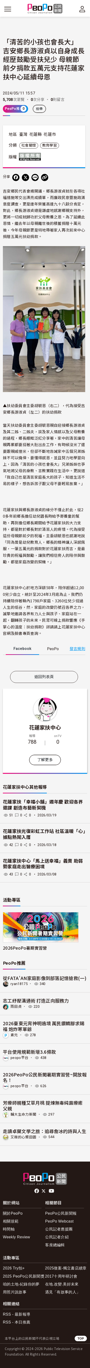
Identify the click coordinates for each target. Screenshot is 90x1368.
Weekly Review (16, 1237)
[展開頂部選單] (82, 9)
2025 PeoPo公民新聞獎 (23, 1276)
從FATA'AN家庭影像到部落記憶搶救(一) (44, 978)
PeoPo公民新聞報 (61, 1213)
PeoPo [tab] (53, 649)
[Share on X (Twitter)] (25, 177)
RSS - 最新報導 (16, 1314)
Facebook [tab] (22, 648)
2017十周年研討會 (61, 1276)
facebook (37, 1191)
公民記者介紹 (57, 1237)
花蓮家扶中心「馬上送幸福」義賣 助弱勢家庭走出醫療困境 (43, 864)
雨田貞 (16, 1006)
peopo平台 (19, 1058)
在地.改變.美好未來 (62, 1284)
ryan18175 (19, 984)
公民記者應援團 (58, 1229)
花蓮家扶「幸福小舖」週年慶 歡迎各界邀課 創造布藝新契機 (43, 805)
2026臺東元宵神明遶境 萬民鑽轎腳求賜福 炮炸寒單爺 (43, 1026)
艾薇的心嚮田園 (23, 1137)
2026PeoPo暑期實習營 (25, 948)
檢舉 (39, 109)
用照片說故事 (14, 1292)
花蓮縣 (35, 134)
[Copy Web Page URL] (44, 177)
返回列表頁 (44, 677)
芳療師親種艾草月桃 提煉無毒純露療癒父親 (43, 1105)
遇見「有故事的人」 (62, 1292)
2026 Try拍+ (14, 1268)
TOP (81, 1338)
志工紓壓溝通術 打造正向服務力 (36, 1000)
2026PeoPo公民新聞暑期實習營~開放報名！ (45, 1077)
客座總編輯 (55, 1245)
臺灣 (23, 134)
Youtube (52, 1191)
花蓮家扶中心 (45, 727)
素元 (14, 1035)
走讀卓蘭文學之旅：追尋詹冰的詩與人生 (44, 1131)
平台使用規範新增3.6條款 (29, 1051)
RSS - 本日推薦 (16, 1322)
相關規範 (10, 1221)
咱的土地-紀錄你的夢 (21, 1284)
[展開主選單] (7, 9)
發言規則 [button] (77, 649)
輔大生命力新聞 (23, 1114)
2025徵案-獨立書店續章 (66, 1268)
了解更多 (45, 760)
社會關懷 (28, 145)
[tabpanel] (44, 664)
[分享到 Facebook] (15, 177)
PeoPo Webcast (59, 1221)
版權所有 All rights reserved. (31, 157)
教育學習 (49, 145)
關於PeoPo (13, 1213)
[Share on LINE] (35, 177)
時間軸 (9, 1229)
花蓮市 (49, 134)
